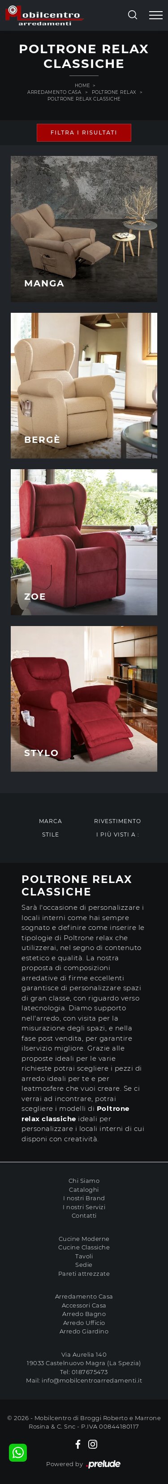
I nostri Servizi (84, 1207)
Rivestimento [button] (117, 821)
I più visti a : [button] (117, 834)
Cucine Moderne (84, 1238)
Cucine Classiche (84, 1247)
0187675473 (90, 1371)
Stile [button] (50, 834)
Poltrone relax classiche (84, 99)
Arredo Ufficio (84, 1322)
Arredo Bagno (84, 1313)
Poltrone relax (114, 92)
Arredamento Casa (54, 92)
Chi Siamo (84, 1180)
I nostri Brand (84, 1198)
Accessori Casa (84, 1305)
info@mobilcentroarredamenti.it (92, 1380)
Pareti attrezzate (84, 1273)
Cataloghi (84, 1189)
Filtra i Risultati (84, 132)
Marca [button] (50, 821)
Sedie (84, 1264)
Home (82, 85)
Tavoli (84, 1256)
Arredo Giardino (84, 1331)
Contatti (84, 1215)
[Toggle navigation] (156, 15)
